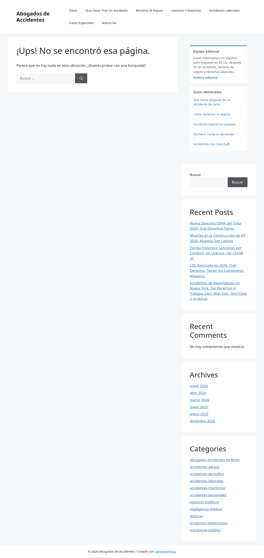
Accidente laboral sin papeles (214, 124)
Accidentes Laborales (224, 10)
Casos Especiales (81, 23)
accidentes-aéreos (204, 466)
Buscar (195, 174)
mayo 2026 (199, 385)
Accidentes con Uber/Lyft (211, 144)
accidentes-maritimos (207, 487)
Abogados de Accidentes (33, 16)
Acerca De (109, 23)
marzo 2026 (199, 399)
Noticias (196, 516)
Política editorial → (207, 77)
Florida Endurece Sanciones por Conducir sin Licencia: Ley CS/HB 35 (216, 253)
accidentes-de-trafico (207, 473)
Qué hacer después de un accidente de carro (212, 102)
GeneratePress (165, 551)
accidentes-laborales (206, 480)
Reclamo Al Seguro (149, 10)
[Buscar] (81, 78)
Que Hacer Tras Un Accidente (107, 10)
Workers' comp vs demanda (213, 134)
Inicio (73, 10)
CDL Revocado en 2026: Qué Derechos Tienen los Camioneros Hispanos (217, 270)
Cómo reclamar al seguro (211, 114)
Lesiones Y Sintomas (186, 10)
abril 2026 (198, 392)
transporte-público (205, 530)
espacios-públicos (204, 502)
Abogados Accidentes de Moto (215, 459)
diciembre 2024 (202, 421)
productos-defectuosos (209, 523)
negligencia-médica (206, 509)
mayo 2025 (199, 407)
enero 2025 (199, 414)
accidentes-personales (208, 495)
